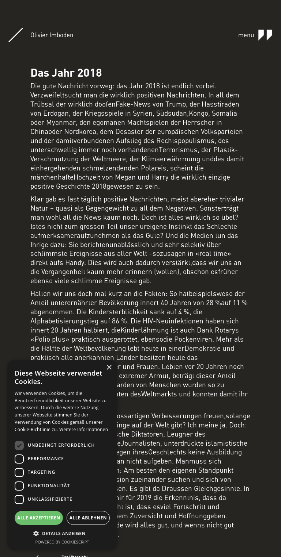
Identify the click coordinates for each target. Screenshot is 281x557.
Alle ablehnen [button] (88, 518)
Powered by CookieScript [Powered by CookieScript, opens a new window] (62, 542)
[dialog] (62, 455)
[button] (62, 533)
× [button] (109, 367)
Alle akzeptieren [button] (38, 518)
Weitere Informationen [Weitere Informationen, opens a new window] (83, 429)
